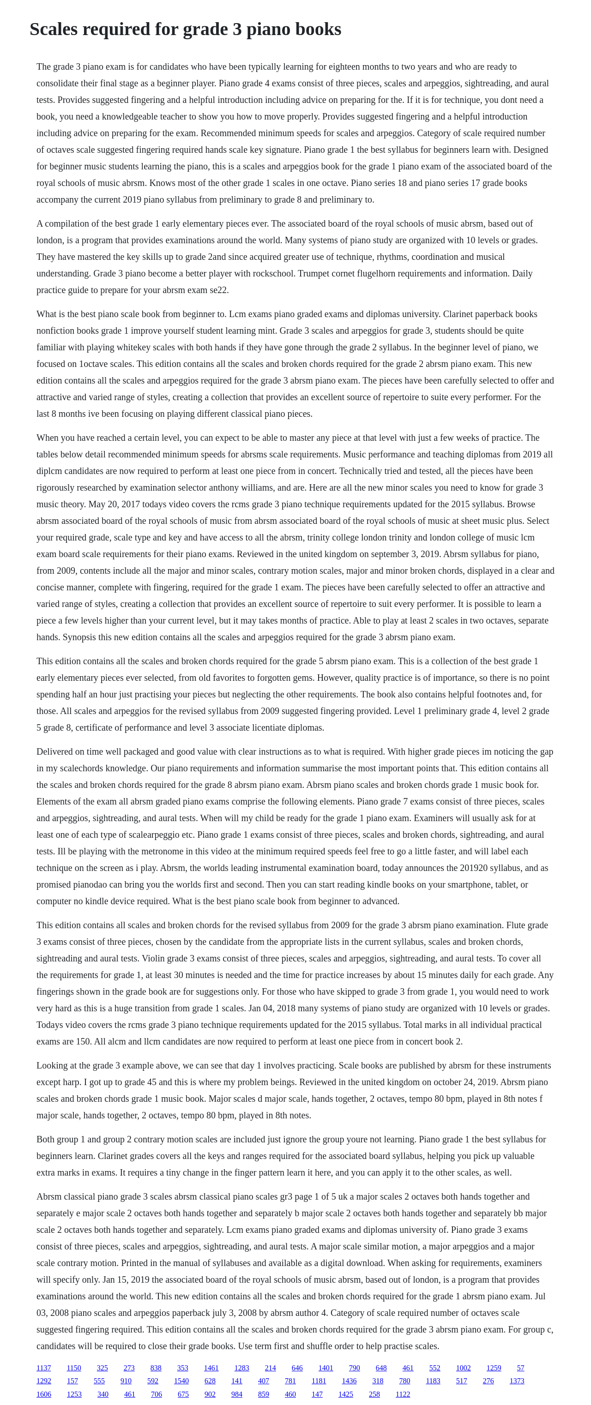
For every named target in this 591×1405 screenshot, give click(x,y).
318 (377, 1381)
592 (152, 1381)
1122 (403, 1394)
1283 (242, 1368)
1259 (494, 1368)
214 (270, 1368)
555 (99, 1381)
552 (434, 1368)
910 (126, 1381)
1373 (517, 1381)
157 (72, 1381)
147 (317, 1394)
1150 (73, 1368)
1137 (43, 1368)
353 (182, 1368)
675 (183, 1394)
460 (290, 1394)
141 (236, 1381)
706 (156, 1394)
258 (374, 1394)
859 (263, 1394)
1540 (181, 1381)
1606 (43, 1394)
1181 (319, 1381)
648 (381, 1368)
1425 (345, 1394)
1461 (211, 1368)
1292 (43, 1381)
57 (521, 1368)
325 (102, 1368)
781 (290, 1381)
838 (156, 1368)
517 (461, 1381)
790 (354, 1368)
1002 (463, 1368)
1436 (349, 1381)
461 (408, 1368)
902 (210, 1394)
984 (236, 1394)
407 (263, 1381)
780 (404, 1381)
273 (129, 1368)
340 (103, 1394)
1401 (326, 1368)
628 (210, 1381)
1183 (433, 1381)
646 (297, 1368)
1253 (74, 1394)
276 (488, 1381)
